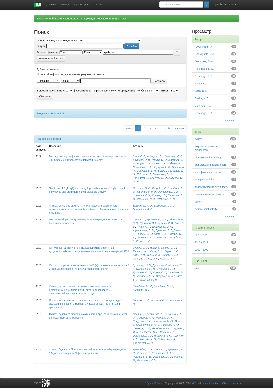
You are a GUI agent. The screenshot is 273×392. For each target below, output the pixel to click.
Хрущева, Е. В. (162, 167)
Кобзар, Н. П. (154, 156)
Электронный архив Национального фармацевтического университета (81, 18)
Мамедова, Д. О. (173, 156)
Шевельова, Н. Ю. (163, 321)
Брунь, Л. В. (144, 163)
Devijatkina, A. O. (142, 335)
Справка (99, 4)
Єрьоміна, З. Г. (148, 223)
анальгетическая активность (211, 186)
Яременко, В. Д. (146, 199)
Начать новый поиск (51, 58)
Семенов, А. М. (146, 317)
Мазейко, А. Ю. (165, 317)
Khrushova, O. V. (142, 177)
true (197, 268)
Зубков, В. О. (140, 247)
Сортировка (83, 90)
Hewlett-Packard (211, 383)
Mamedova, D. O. (163, 174)
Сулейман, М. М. (146, 268)
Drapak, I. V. (159, 188)
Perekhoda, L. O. (204, 68)
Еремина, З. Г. (164, 230)
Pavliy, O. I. (159, 177)
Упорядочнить (126, 90)
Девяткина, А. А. (164, 205)
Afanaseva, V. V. (145, 237)
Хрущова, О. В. (142, 159)
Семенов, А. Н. (141, 328)
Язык (232, 4)
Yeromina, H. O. (142, 188)
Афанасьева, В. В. (143, 230)
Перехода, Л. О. (204, 76)
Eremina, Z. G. (164, 237)
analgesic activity (204, 179)
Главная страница (57, 4)
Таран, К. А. (140, 251)
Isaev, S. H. (166, 332)
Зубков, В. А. (155, 251)
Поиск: (41, 40)
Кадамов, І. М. (141, 300)
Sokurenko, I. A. (167, 339)
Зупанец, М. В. (165, 268)
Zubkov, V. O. (169, 255)
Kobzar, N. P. (144, 174)
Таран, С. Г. (156, 247)
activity (199, 201)
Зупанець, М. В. (142, 265)
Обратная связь (231, 383)
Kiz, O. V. (145, 241)
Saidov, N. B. (202, 98)
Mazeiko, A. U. (148, 339)
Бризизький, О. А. (157, 219)
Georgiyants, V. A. (205, 54)
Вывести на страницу (50, 90)
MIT (194, 383)
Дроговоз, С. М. (162, 265)
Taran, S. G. (139, 258)
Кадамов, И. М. (159, 300)
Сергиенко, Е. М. (147, 170)
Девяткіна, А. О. (143, 205)
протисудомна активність (209, 194)
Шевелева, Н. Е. (149, 332)
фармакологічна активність (211, 164)
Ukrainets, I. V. (203, 105)
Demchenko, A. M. (168, 191)
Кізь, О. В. (170, 247)
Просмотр (81, 4)
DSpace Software (154, 383)
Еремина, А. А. (169, 324)
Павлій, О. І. (159, 159)
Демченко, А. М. (166, 199)
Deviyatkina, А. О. (143, 209)
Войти (220, 4)
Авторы (164, 90)
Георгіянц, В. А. (204, 46)
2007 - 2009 (201, 249)
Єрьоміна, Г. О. (142, 195)
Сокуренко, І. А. (142, 321)
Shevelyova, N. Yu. (143, 342)
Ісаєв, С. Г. (139, 156)
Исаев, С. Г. (159, 163)
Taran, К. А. (166, 258)
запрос (41, 46)
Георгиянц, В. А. (204, 61)
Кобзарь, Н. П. (175, 163)
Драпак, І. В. (159, 195)
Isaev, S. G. (159, 233)
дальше (179, 128)
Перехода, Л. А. (204, 113)
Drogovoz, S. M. (165, 276)
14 (169, 128)
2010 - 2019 (201, 242)
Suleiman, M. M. (148, 279)
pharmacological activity (208, 157)
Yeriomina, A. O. (163, 335)
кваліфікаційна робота (208, 172)
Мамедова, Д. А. (142, 167)
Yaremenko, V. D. (146, 191)
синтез (199, 139)
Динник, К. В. (166, 223)
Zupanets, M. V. (146, 276)
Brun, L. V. (143, 181)
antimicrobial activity (206, 209)
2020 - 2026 (201, 235)
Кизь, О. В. (146, 233)
